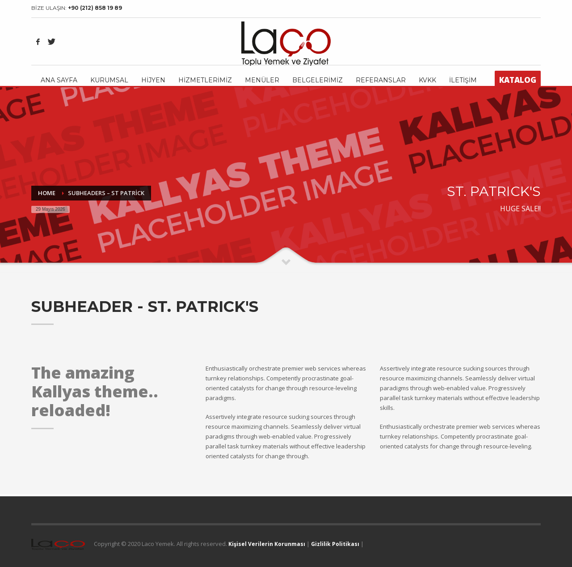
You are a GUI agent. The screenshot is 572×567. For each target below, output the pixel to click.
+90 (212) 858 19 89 (95, 7)
